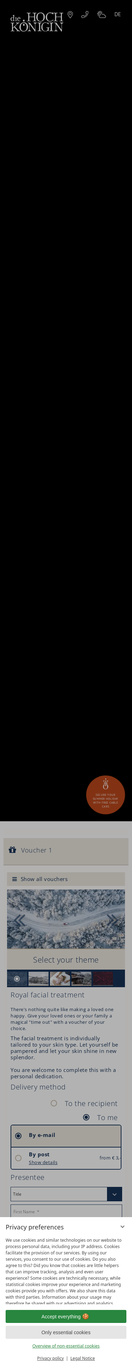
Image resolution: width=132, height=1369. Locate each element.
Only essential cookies (66, 1332)
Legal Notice (82, 1358)
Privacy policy (50, 1358)
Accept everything (66, 1316)
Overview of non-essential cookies (66, 1346)
